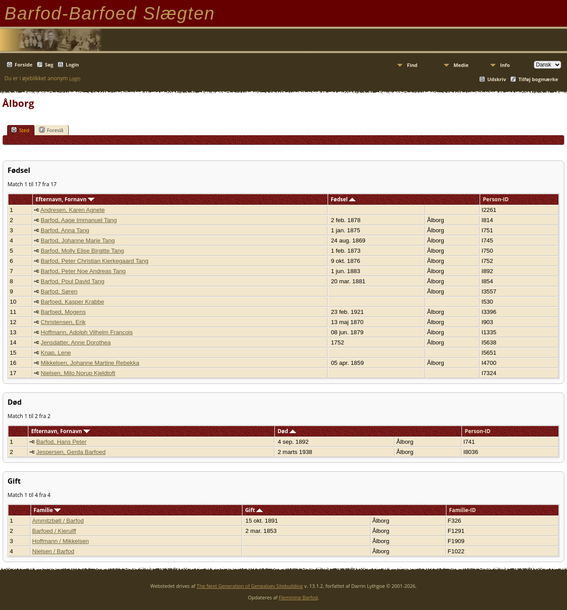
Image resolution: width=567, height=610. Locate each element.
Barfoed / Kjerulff (54, 531)
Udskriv (496, 79)
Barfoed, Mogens (63, 312)
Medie (461, 65)
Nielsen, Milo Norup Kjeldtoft (78, 373)
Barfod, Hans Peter (61, 441)
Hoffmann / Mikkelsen (60, 541)
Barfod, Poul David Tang (73, 281)
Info (505, 65)
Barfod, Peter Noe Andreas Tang (83, 271)
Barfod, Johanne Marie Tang (78, 240)
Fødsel (343, 199)
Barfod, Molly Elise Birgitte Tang (82, 250)
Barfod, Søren (59, 291)
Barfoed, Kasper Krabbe (72, 301)
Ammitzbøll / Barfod (58, 520)
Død (287, 431)
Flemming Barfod (298, 597)
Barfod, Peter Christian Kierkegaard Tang (95, 261)
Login (72, 64)
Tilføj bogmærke (538, 79)
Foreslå (51, 129)
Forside (23, 64)
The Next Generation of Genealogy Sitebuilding (250, 586)
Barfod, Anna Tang (65, 230)
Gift (254, 510)
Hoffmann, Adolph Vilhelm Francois (87, 332)
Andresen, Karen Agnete (72, 210)
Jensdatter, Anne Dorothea (76, 342)
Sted (20, 129)
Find (412, 65)
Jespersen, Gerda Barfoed (71, 452)
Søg (49, 64)
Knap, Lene (56, 352)
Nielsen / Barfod (53, 551)
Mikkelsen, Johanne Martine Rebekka (90, 363)
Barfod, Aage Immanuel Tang (79, 220)
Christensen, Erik (63, 322)
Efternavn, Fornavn (64, 199)
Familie (47, 510)
